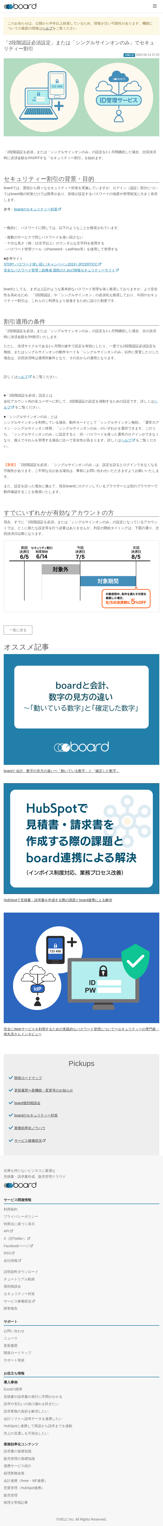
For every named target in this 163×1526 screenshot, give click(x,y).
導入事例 (11, 1382)
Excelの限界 (13, 1389)
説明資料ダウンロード (21, 1272)
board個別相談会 (27, 1103)
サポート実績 (14, 1360)
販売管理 (11, 1495)
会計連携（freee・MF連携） (26, 1481)
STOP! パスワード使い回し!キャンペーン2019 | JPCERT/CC (50, 264)
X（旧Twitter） (15, 1238)
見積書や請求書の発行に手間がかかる (33, 1397)
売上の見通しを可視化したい (26, 1433)
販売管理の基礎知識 (19, 1459)
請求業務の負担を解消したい (26, 1411)
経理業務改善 (14, 1473)
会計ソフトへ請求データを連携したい (33, 1419)
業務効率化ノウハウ (29, 1128)
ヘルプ (47, 28)
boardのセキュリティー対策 (35, 209)
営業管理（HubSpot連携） (24, 1488)
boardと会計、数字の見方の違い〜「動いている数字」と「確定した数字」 (62, 771)
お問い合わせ (14, 1331)
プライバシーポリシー (21, 1216)
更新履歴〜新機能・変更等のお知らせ (43, 1090)
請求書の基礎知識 (17, 1451)
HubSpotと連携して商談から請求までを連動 (38, 1426)
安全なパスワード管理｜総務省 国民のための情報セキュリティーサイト (59, 270)
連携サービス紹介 (17, 1466)
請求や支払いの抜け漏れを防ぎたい (31, 1404)
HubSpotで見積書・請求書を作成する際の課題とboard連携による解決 (58, 900)
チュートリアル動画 (19, 1279)
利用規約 (11, 1209)
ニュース (11, 1338)
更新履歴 (11, 1346)
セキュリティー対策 (19, 1294)
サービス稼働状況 (28, 1141)
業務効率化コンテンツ (21, 1444)
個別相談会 (12, 1286)
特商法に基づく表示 (19, 1224)
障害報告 (11, 1308)
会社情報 (11, 1261)
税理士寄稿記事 (16, 1502)
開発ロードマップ (28, 1078)
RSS (7, 1253)
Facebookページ (16, 1246)
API (6, 1231)
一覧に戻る (18, 630)
